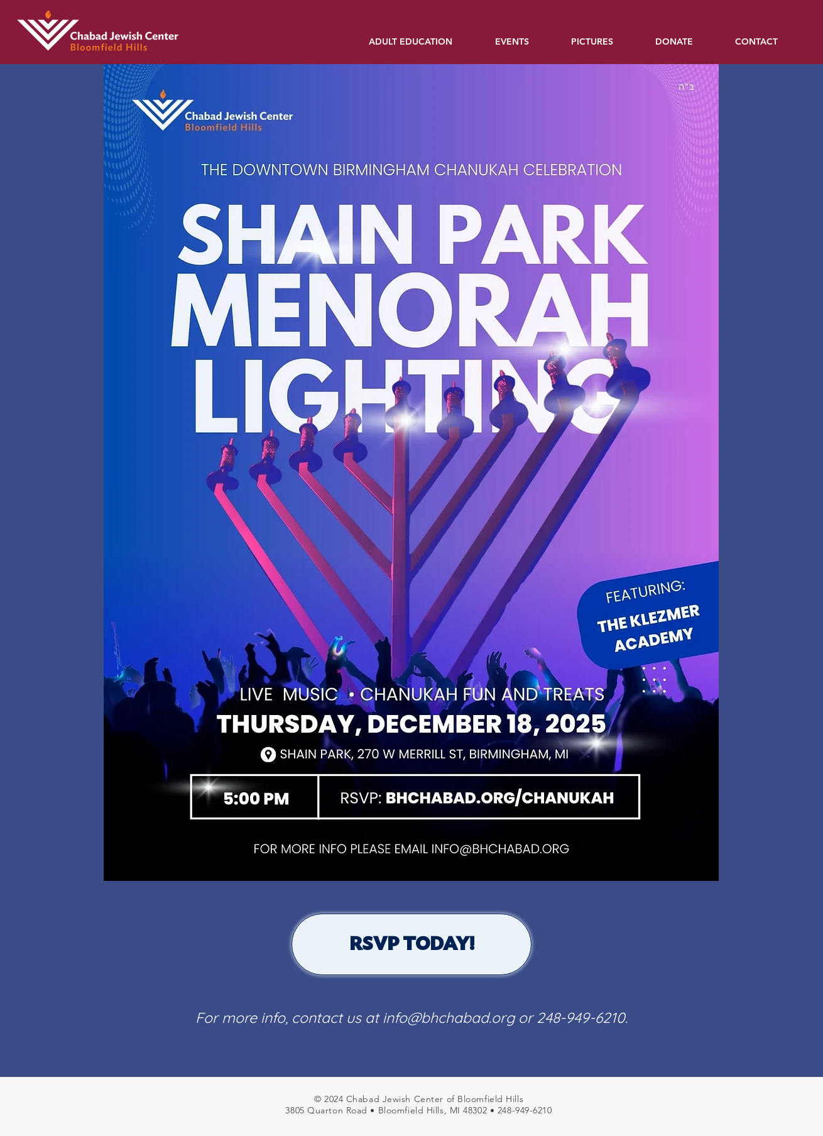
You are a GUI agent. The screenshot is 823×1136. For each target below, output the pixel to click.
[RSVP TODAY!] (411, 944)
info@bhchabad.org (449, 1017)
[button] (422, 41)
